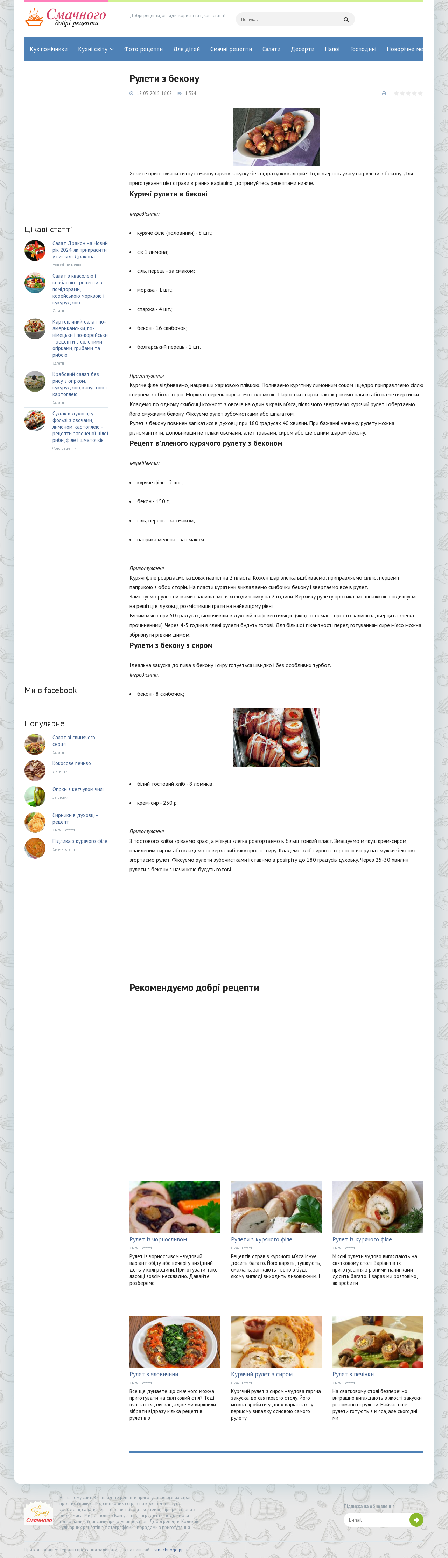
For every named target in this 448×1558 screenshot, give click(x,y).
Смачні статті (141, 1248)
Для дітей (186, 49)
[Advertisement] (277, 923)
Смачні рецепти (231, 49)
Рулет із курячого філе (362, 1239)
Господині (363, 49)
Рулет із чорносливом (158, 1239)
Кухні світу (92, 49)
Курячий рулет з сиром (262, 1374)
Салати (271, 49)
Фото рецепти (143, 49)
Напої (332, 49)
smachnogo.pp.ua (172, 1550)
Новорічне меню (409, 49)
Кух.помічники (49, 49)
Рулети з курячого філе (261, 1239)
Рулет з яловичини (154, 1374)
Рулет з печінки (353, 1374)
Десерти (302, 49)
